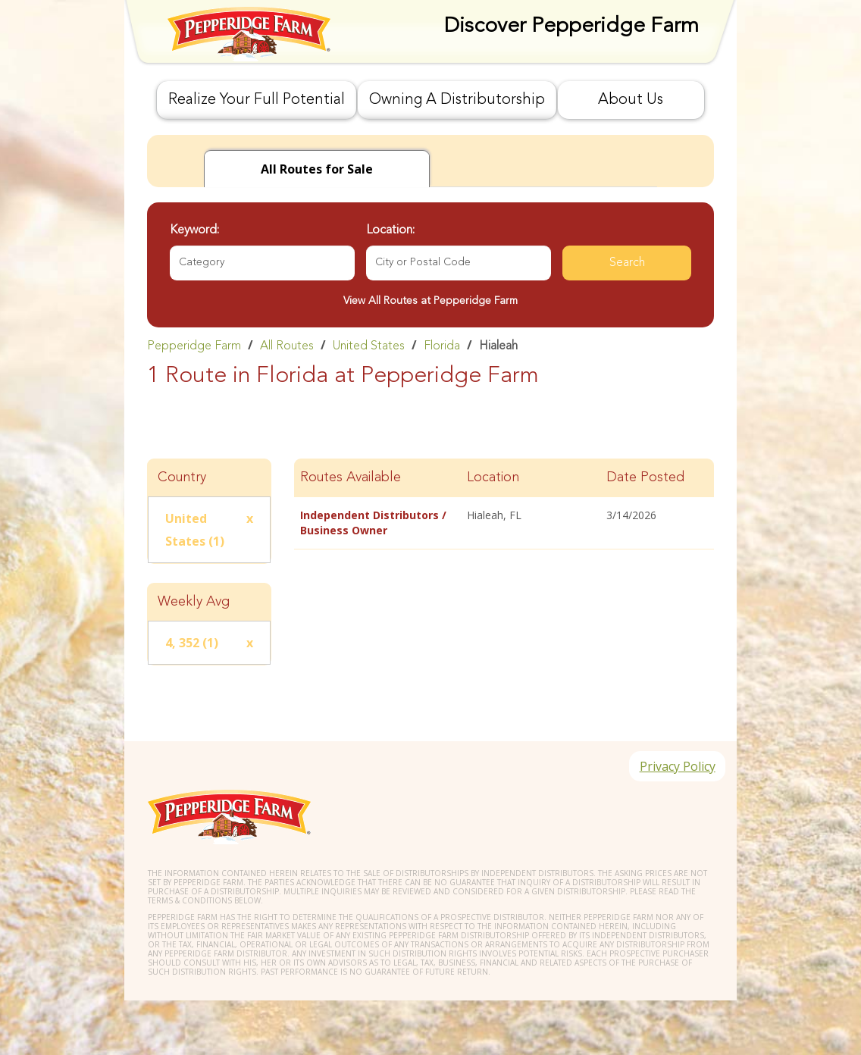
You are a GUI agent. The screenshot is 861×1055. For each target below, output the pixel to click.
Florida (442, 346)
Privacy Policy (675, 767)
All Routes (287, 346)
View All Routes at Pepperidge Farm (430, 301)
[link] (430, 345)
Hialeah (498, 346)
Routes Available (350, 477)
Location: (390, 230)
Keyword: (194, 230)
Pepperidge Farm (194, 346)
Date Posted (645, 477)
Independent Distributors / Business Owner (373, 522)
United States (369, 346)
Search (627, 263)
